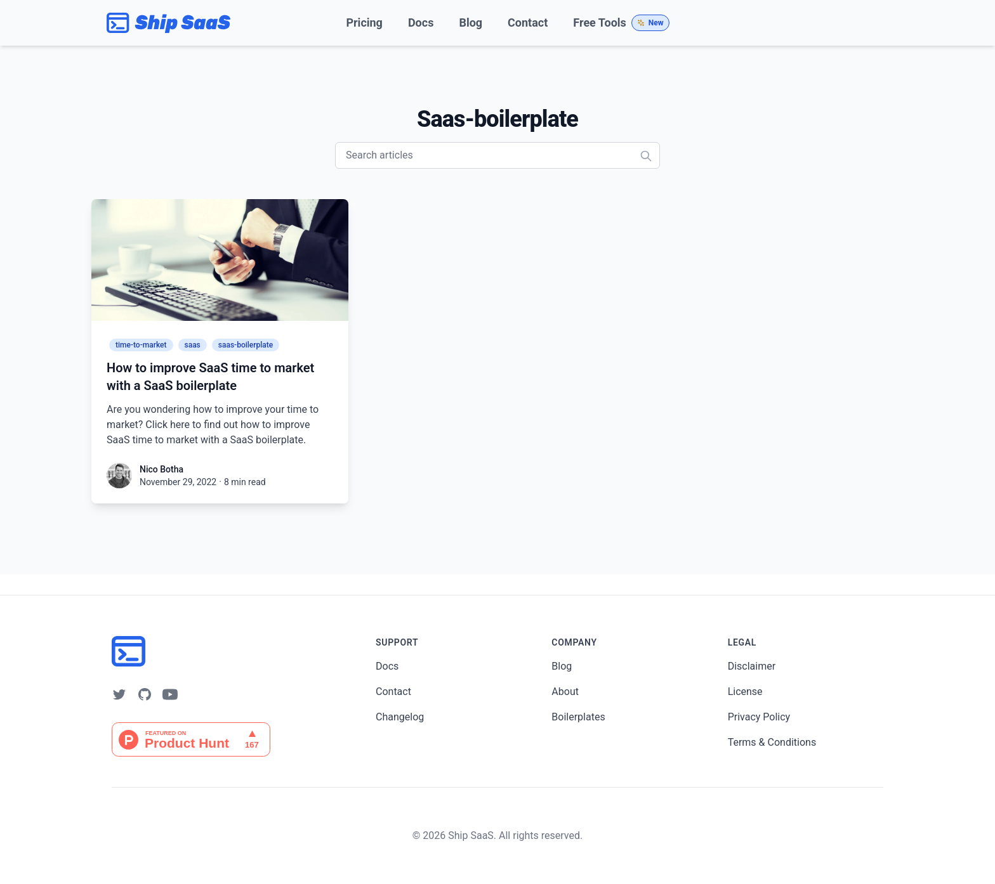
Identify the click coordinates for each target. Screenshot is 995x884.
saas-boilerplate (245, 345)
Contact (528, 22)
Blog (470, 22)
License (745, 692)
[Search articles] (497, 155)
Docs (420, 22)
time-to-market (141, 345)
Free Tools (621, 23)
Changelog (400, 717)
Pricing (364, 22)
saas (193, 345)
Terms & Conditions (772, 742)
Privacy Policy (759, 717)
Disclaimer (751, 666)
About (565, 692)
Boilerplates (578, 717)
